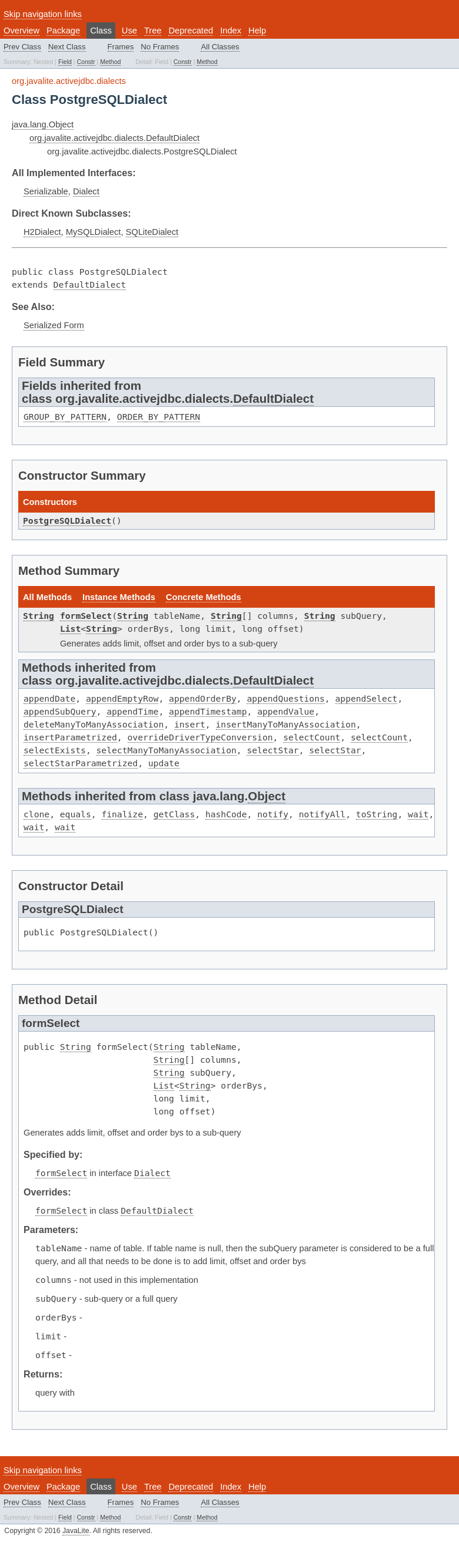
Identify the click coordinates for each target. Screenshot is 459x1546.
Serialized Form (54, 325)
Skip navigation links (43, 14)
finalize (122, 814)
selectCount (311, 737)
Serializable (46, 191)
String (38, 616)
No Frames (160, 46)
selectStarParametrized (81, 763)
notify (272, 814)
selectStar (272, 750)
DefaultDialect (90, 284)
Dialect (86, 191)
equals (75, 814)
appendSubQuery (60, 711)
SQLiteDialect (152, 232)
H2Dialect (42, 232)
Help (257, 30)
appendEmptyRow (122, 698)
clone (36, 814)
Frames (121, 46)
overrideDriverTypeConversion (200, 737)
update (163, 763)
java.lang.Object (43, 124)
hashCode (226, 814)
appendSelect (366, 698)
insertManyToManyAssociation (286, 724)
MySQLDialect (93, 232)
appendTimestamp (208, 711)
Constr (86, 61)
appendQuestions (285, 698)
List (70, 629)
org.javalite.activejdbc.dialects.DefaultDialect (114, 138)
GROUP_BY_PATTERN (65, 417)
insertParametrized (70, 737)
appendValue (285, 711)
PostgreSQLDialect (67, 521)
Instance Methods (118, 597)
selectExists (55, 750)
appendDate (49, 698)
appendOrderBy (203, 698)
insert (189, 724)
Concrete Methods (203, 597)
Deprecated (190, 30)
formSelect (86, 616)
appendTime (132, 711)
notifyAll (322, 814)
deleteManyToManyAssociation (94, 724)
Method (110, 61)
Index (230, 30)
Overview (21, 30)
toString (377, 814)
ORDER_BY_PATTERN (158, 417)
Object (266, 796)
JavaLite (75, 1531)
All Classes (220, 46)
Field (65, 61)
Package (63, 30)
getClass (174, 814)
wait (418, 814)
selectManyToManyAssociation (167, 750)
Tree (153, 30)
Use (129, 30)
